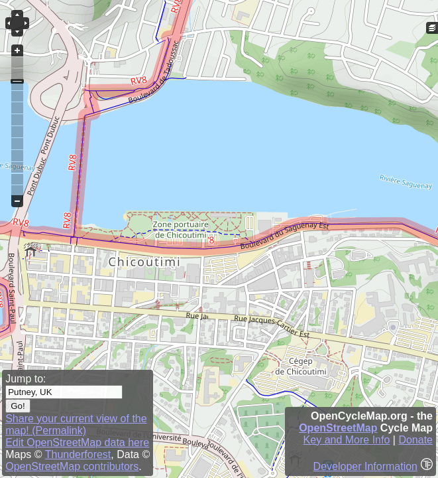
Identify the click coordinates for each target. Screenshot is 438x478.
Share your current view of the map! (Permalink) (75, 424)
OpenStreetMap (338, 428)
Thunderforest (78, 454)
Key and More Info (346, 439)
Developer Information (365, 466)
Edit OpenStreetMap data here (77, 442)
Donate (415, 439)
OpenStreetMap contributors (71, 466)
